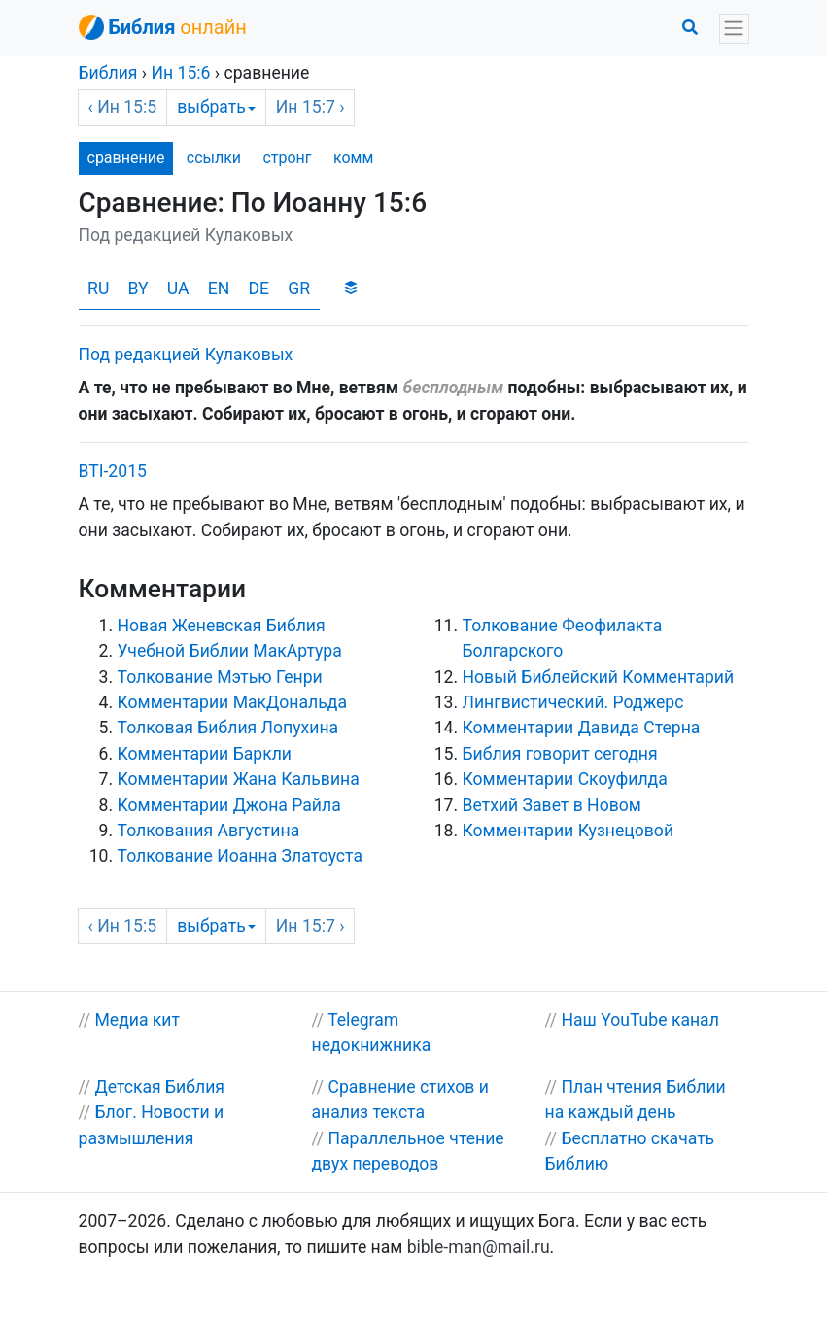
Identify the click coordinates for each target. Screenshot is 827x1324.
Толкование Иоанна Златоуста (240, 856)
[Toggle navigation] (734, 29)
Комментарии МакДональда (232, 702)
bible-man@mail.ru (478, 1247)
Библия (108, 73)
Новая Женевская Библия (222, 625)
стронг (286, 158)
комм (353, 158)
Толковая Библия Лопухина (228, 727)
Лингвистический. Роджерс (573, 702)
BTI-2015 (113, 471)
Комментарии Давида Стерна (582, 727)
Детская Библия (159, 1087)
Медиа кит (137, 1020)
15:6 (180, 73)
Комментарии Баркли (205, 754)
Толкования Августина (209, 830)
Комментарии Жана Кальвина (239, 779)
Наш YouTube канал (639, 1020)
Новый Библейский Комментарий (599, 677)
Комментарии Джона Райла (229, 805)
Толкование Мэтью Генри (220, 677)
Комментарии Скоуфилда (565, 779)
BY (138, 288)
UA (178, 288)
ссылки (214, 158)
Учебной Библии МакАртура (230, 651)
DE (258, 288)
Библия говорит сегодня (560, 754)
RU (98, 288)
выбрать (216, 107)
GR (299, 288)
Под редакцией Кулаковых (186, 354)
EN (219, 288)
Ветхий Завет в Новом (552, 805)
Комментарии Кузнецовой (568, 830)
